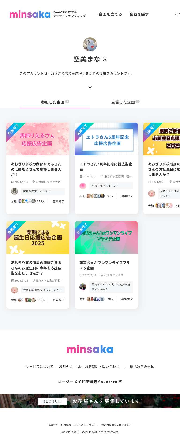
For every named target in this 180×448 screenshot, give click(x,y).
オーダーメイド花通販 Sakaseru (90, 381)
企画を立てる (110, 14)
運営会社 (53, 424)
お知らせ (66, 366)
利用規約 (66, 424)
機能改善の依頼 (142, 366)
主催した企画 (125, 102)
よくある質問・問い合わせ (99, 366)
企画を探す (139, 14)
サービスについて (39, 366)
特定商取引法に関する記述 (116, 424)
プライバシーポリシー (86, 424)
